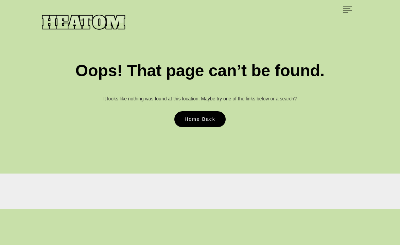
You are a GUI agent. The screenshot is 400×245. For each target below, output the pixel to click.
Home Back (200, 119)
